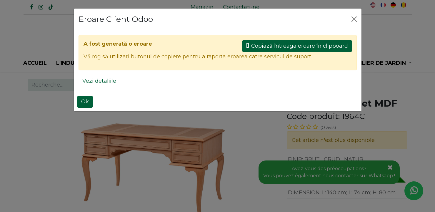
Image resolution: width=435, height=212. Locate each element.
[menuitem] (202, 7)
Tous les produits (244, 85)
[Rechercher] (176, 43)
